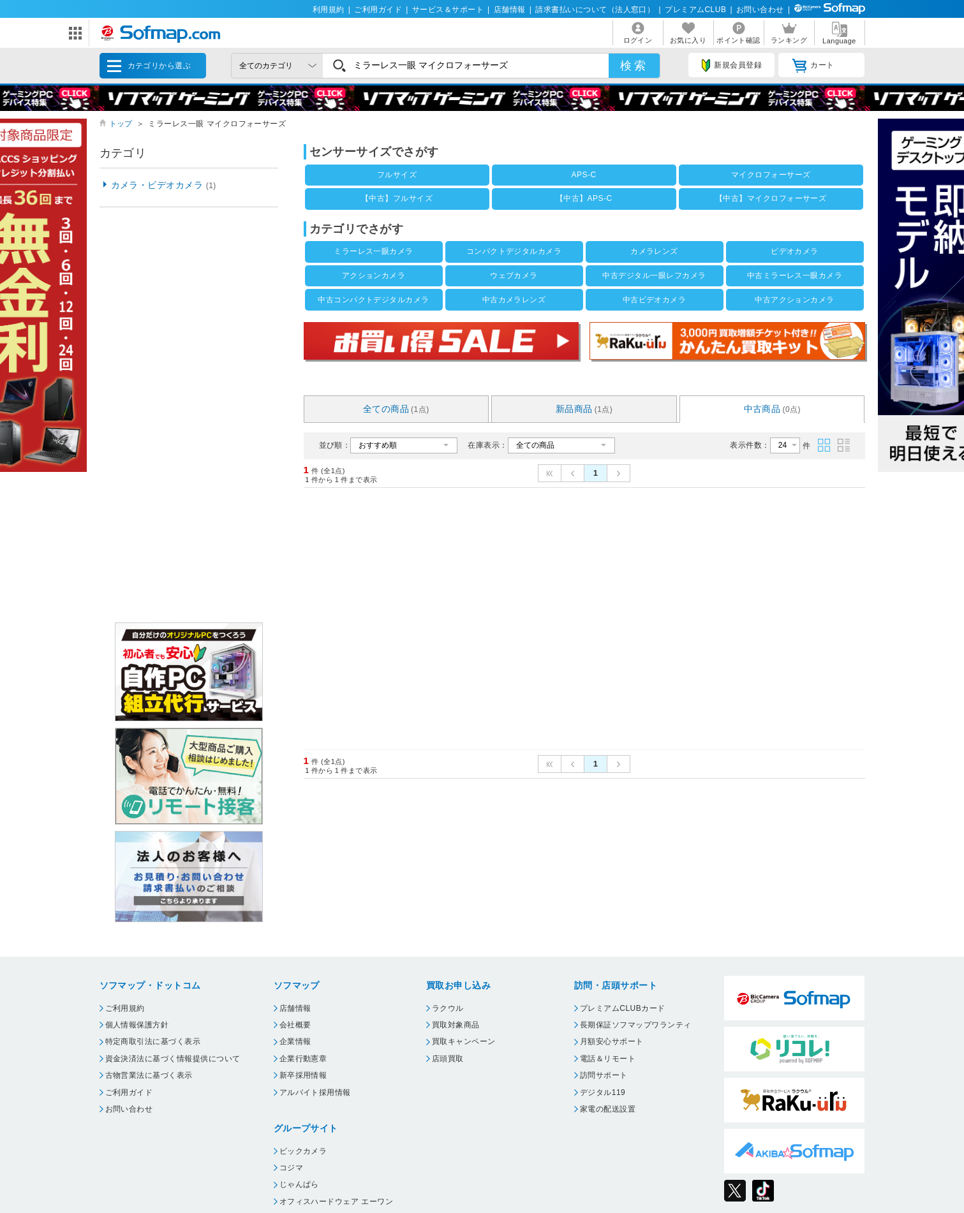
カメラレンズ (654, 251)
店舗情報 (510, 9)
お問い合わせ (760, 9)
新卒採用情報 (303, 1075)
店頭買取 (448, 1058)
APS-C (584, 174)
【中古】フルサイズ (397, 198)
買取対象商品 (456, 1024)
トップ (121, 123)
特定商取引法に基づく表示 (153, 1041)
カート (813, 66)
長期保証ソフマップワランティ (636, 1024)
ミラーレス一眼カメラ (373, 251)
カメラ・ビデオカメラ (163, 185)
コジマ (291, 1167)
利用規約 (329, 9)
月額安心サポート (612, 1041)
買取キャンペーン (464, 1041)
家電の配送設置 (607, 1109)
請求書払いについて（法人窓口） (595, 9)
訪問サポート (604, 1075)
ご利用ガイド (378, 9)
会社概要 (295, 1024)
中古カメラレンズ (514, 299)
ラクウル (448, 1008)
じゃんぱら (299, 1184)
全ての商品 (396, 409)
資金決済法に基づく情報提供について (173, 1058)
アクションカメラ (374, 275)
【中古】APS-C (584, 198)
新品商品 (584, 409)
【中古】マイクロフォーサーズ (771, 198)
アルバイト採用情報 (315, 1092)
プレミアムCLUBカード (622, 1008)
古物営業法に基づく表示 (149, 1075)
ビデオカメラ (795, 251)
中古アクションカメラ (794, 299)
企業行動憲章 (303, 1058)
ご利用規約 (125, 1008)
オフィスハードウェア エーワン (336, 1201)
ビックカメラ (303, 1151)
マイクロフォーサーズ (771, 174)
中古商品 (772, 409)
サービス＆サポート (448, 9)
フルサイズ (397, 174)
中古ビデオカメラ (654, 299)
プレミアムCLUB (695, 9)
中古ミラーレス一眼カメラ (795, 275)
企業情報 (295, 1041)
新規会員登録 (732, 65)
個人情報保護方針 (137, 1024)
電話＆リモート (607, 1058)
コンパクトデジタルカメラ (514, 251)
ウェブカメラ (514, 275)
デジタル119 (602, 1092)
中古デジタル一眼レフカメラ (654, 275)
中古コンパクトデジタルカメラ (373, 299)
